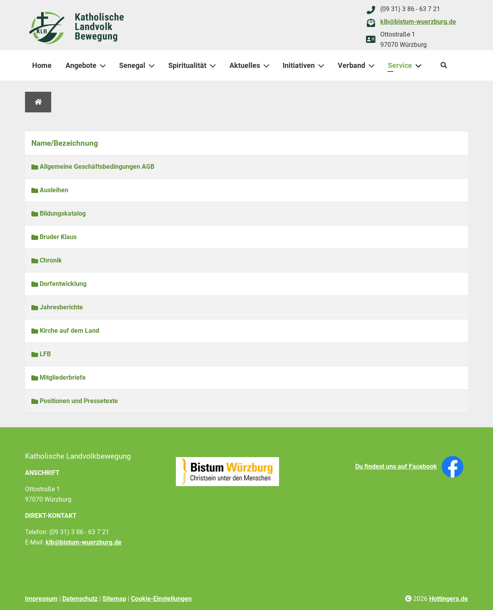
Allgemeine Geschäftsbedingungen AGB (92, 166)
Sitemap (114, 598)
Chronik (46, 260)
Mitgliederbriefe (58, 377)
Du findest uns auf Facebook (396, 466)
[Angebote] (104, 65)
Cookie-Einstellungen (161, 598)
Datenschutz (80, 598)
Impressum (41, 598)
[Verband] (373, 65)
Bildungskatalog (58, 213)
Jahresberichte (57, 307)
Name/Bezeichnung (64, 143)
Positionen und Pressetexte (74, 401)
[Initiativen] (323, 65)
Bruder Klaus (54, 237)
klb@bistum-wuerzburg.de (418, 21)
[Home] (38, 102)
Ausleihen (49, 190)
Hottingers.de (448, 598)
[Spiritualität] (214, 65)
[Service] (420, 65)
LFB (41, 354)
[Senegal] (153, 65)
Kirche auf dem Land (65, 330)
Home (42, 65)
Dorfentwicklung (59, 284)
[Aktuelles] (268, 65)
